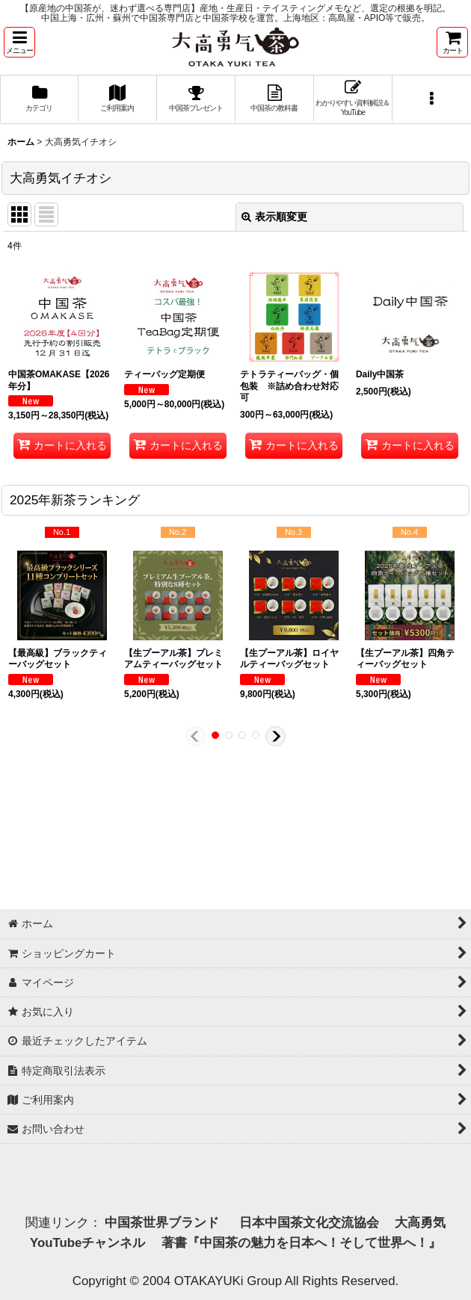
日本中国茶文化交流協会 (309, 1223)
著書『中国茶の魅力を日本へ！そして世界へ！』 (301, 1243)
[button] (19, 42)
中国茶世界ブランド (164, 1223)
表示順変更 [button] (274, 217)
